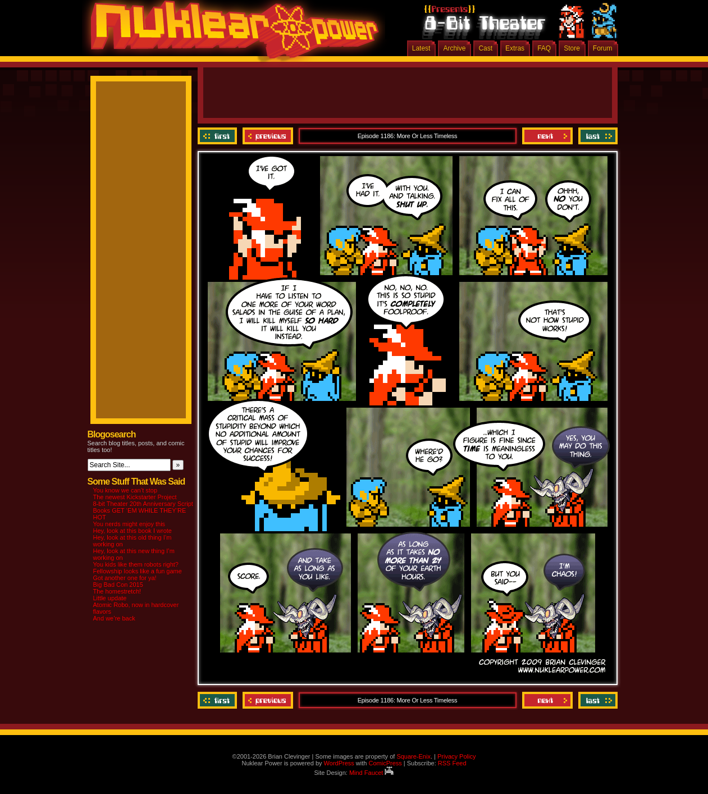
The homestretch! (117, 591)
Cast (485, 48)
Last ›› (596, 135)
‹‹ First (219, 135)
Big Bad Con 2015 (118, 584)
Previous (268, 135)
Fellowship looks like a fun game (137, 571)
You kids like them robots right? (136, 564)
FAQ (544, 48)
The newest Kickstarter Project (135, 497)
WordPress (339, 763)
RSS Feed (452, 763)
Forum (603, 48)
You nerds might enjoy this (129, 524)
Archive (454, 48)
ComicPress (384, 763)
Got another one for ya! (125, 577)
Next (547, 135)
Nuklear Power (231, 33)
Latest (421, 48)
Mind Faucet (371, 772)
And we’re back (114, 618)
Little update (110, 598)
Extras (514, 48)
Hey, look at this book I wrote (132, 530)
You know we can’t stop (125, 490)
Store (572, 48)
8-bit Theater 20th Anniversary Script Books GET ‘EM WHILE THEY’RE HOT (143, 510)
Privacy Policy (456, 756)
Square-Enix (413, 756)
